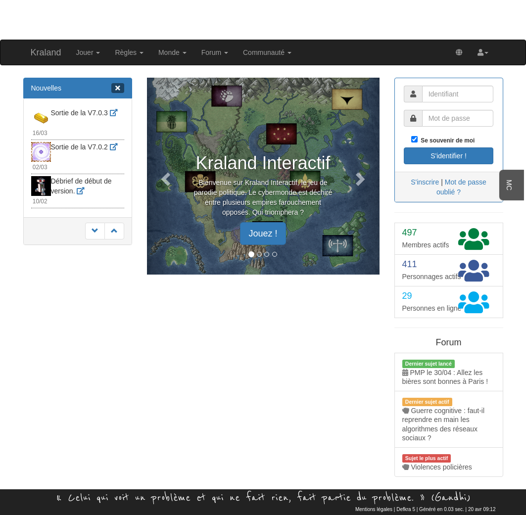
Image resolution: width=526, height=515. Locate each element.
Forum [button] (214, 52)
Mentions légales (373, 509)
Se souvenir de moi (446, 140)
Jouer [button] (88, 52)
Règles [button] (129, 52)
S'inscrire (425, 182)
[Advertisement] (263, 19)
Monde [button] (172, 52)
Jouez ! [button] (262, 233)
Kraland (46, 52)
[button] (483, 52)
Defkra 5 (405, 509)
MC (509, 185)
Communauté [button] (267, 52)
